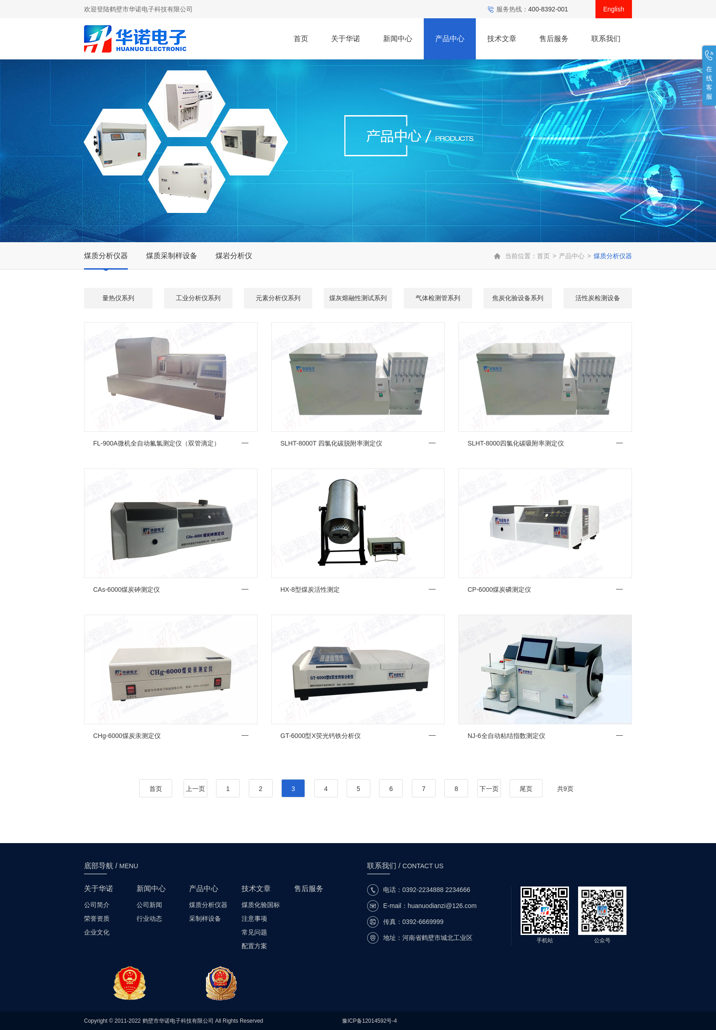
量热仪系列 (118, 298)
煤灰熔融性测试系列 (358, 298)
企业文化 (97, 932)
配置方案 (254, 946)
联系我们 (606, 38)
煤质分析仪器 (106, 256)
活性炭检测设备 (597, 298)
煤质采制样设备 (171, 256)
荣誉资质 (97, 918)
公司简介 (97, 904)
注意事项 (254, 918)
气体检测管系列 (438, 298)
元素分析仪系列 (278, 298)
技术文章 (501, 38)
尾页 (526, 788)
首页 (301, 38)
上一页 (195, 788)
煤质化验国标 (261, 904)
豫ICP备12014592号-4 (369, 1021)
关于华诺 (345, 38)
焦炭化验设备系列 (517, 298)
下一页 (489, 788)
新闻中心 (397, 38)
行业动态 (149, 918)
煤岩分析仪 (234, 256)
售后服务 (554, 38)
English (613, 9)
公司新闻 (149, 904)
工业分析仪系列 (198, 298)
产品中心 (449, 38)
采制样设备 (205, 918)
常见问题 (254, 932)
